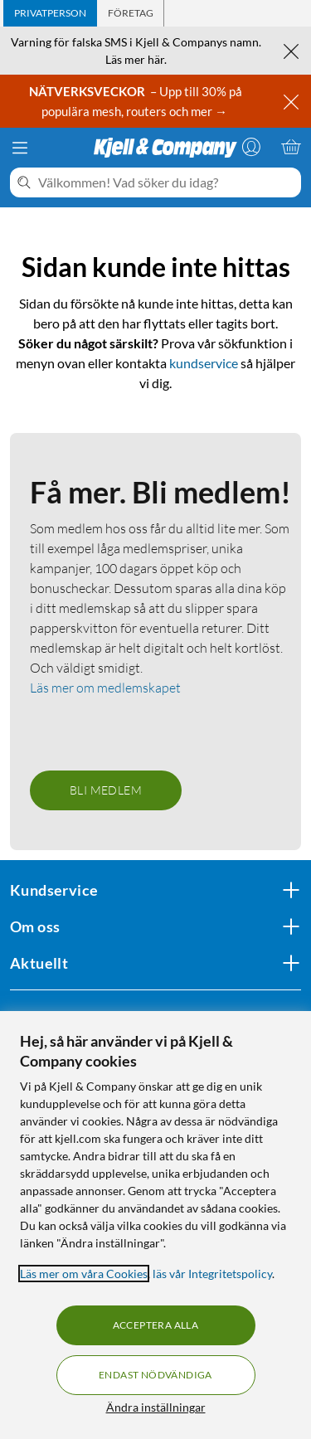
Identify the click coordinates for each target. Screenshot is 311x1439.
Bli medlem (106, 790)
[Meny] (20, 148)
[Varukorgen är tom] (291, 147)
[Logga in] (251, 147)
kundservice (203, 363)
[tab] (50, 13)
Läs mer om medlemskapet (105, 687)
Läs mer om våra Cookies (84, 1273)
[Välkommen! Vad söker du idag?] (166, 182)
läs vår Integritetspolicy (212, 1273)
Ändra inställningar (156, 1407)
